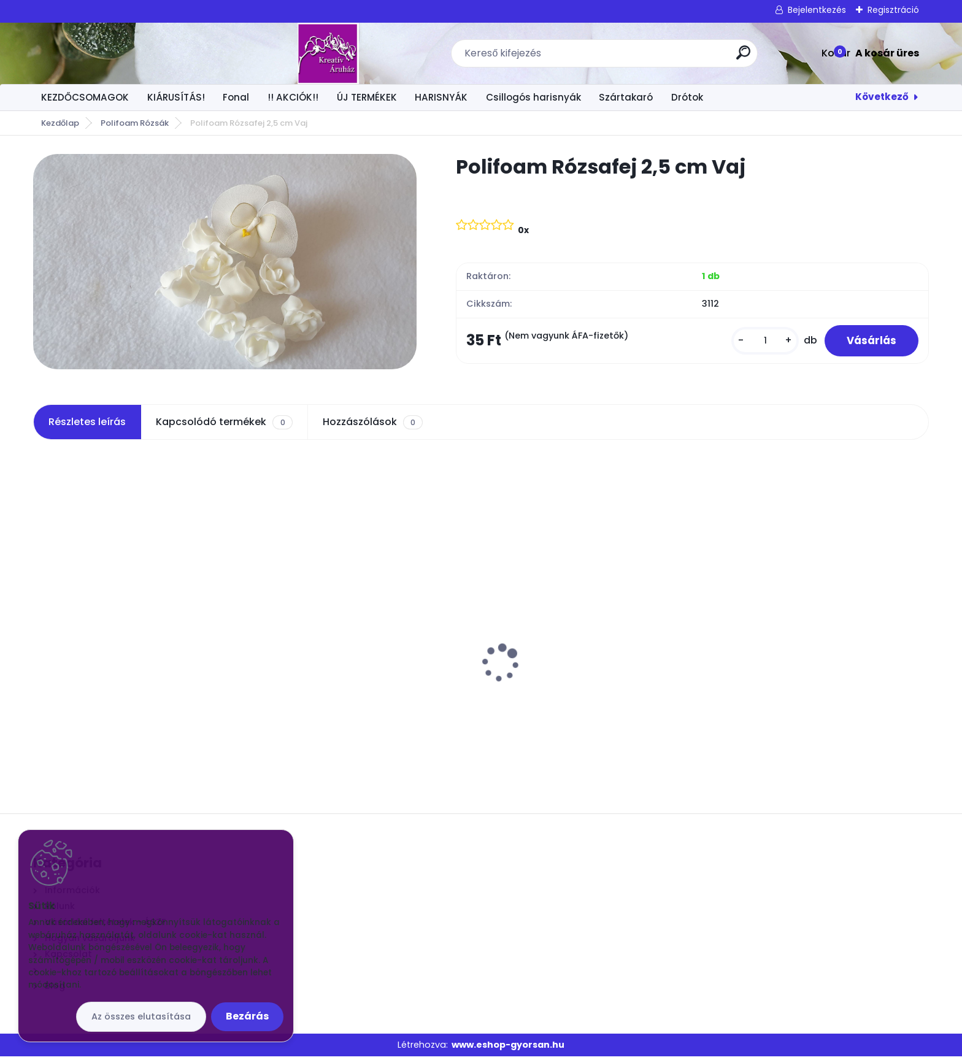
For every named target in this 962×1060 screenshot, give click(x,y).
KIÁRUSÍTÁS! (176, 97)
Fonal (236, 97)
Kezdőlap (60, 123)
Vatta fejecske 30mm (93, 653)
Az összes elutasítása (141, 1016)
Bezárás (247, 1016)
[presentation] (41, 647)
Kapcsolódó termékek (224, 425)
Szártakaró (626, 97)
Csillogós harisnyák (533, 97)
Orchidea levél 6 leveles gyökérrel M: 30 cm (586, 659)
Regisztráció (893, 10)
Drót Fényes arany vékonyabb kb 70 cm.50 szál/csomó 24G (805, 659)
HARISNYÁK (441, 97)
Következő (882, 96)
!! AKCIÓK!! (292, 97)
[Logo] (108, 53)
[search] (633, 57)
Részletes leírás (87, 425)
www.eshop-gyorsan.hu (508, 1048)
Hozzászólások (373, 425)
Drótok (687, 97)
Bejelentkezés (817, 10)
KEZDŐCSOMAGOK (85, 97)
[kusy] (759, 342)
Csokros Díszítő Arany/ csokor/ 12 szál (359, 653)
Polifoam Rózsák (135, 123)
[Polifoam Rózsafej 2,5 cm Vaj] (225, 261)
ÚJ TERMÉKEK (367, 97)
